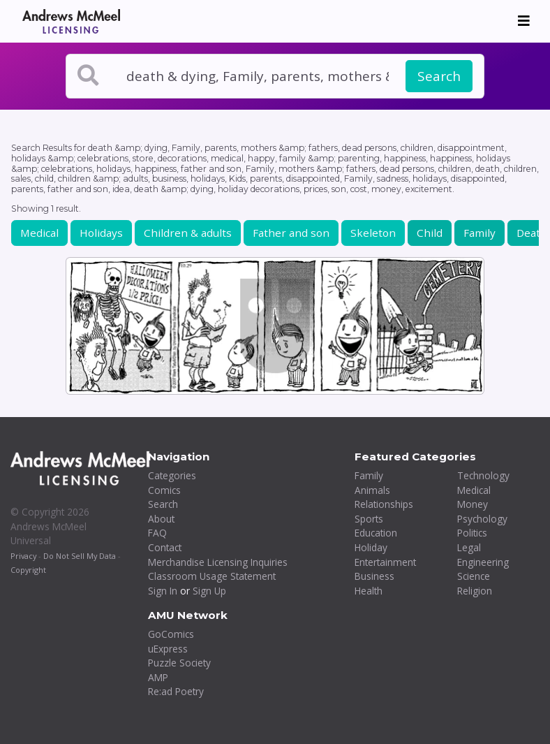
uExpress (168, 648)
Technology (483, 475)
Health (368, 590)
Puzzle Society (179, 662)
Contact (164, 547)
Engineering (483, 562)
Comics (164, 490)
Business (374, 576)
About (161, 518)
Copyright (28, 569)
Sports (369, 518)
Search (439, 76)
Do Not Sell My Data (79, 555)
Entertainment (385, 562)
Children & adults (188, 233)
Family (479, 233)
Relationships (384, 504)
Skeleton (373, 233)
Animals (372, 490)
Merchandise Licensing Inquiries (218, 562)
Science (473, 576)
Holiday (371, 547)
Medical (39, 233)
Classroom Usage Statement (212, 576)
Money (472, 504)
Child (430, 233)
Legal (469, 547)
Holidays (101, 233)
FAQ (157, 532)
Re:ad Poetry (176, 691)
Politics (472, 532)
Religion (474, 590)
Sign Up (209, 590)
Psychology (482, 518)
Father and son (291, 233)
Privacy (23, 555)
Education (376, 532)
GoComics (171, 634)
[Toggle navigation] (524, 20)
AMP (158, 677)
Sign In (162, 590)
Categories (172, 475)
